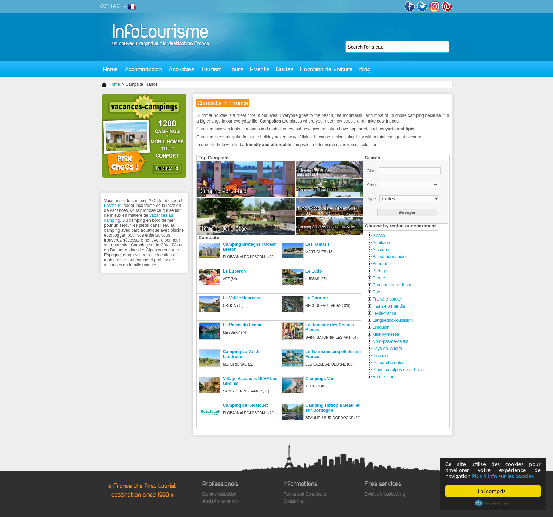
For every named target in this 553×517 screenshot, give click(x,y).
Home (110, 69)
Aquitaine (381, 242)
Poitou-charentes (388, 362)
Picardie (380, 355)
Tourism (211, 69)
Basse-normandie (389, 256)
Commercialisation (219, 494)
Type (371, 198)
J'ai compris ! (493, 491)
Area (371, 185)
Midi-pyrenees (385, 334)
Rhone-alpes (384, 376)
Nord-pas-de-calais (390, 341)
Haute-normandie (388, 306)
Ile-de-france (384, 313)
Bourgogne (382, 263)
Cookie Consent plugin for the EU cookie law (493, 503)
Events (259, 69)
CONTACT (111, 6)
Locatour (112, 205)
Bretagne (381, 270)
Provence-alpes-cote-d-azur (398, 369)
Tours (235, 69)
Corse (378, 292)
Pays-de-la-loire (387, 348)
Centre (378, 277)
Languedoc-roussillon (392, 320)
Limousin (380, 327)
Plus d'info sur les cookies (503, 476)
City (371, 170)
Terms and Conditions (305, 494)
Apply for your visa (220, 501)
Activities (181, 69)
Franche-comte (386, 299)
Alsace (378, 235)
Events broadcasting (385, 494)
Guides (284, 69)
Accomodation (143, 69)
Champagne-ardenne (392, 285)
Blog (365, 69)
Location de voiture (326, 69)
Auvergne (381, 249)
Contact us (294, 501)
